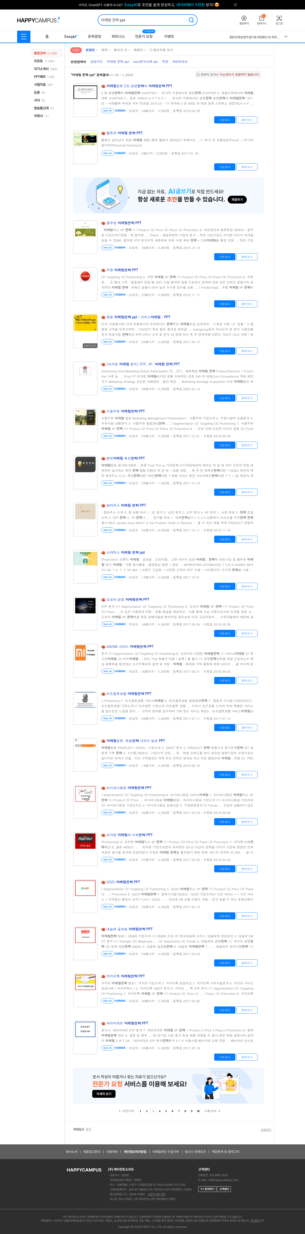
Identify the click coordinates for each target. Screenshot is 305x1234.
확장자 (138, 49)
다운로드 (224, 120)
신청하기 (266, 1130)
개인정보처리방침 (135, 1152)
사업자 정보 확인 (157, 1194)
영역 (104, 49)
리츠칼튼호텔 (129, 693)
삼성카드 (96, 61)
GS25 (123, 881)
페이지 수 (120, 49)
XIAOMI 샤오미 (130, 646)
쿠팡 (122, 269)
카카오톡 (126, 976)
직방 (165, 61)
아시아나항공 (129, 787)
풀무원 (124, 222)
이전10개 (126, 1111)
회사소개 (71, 1152)
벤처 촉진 (126, 458)
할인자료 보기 (161, 50)
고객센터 (224, 1189)
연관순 (90, 49)
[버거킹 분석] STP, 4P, (143, 364)
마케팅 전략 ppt (118, 61)
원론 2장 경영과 (139, 85)
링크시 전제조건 (195, 1152)
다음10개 (212, 1111)
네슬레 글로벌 (130, 929)
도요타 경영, (128, 599)
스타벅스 (126, 552)
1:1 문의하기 (207, 1189)
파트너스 (118, 36)
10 (198, 1111)
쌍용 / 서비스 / (138, 317)
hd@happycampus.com (223, 1180)
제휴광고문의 (91, 1152)
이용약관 (112, 1152)
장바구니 (246, 120)
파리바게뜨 (180, 61)
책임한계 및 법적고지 (225, 1152)
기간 (75, 50)
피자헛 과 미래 (130, 834)
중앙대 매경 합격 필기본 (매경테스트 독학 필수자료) (255, 37)
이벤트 (169, 36)
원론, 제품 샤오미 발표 (136, 740)
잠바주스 (126, 505)
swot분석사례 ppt (145, 61)
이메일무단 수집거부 (165, 1152)
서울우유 (126, 411)
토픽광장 (94, 36)
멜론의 (125, 133)
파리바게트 (127, 1023)
